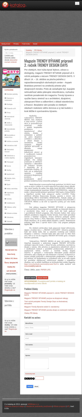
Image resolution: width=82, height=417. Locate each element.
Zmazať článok (42, 277)
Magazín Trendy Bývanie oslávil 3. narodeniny (41, 307)
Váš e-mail (28, 334)
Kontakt (35, 44)
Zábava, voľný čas (10, 208)
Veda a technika (11, 188)
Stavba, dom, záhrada (10, 179)
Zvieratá (8, 221)
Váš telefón (29, 345)
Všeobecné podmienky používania (39, 406)
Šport (7, 184)
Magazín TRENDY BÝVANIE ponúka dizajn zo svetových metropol (49, 310)
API (68, 406)
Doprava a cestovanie (9, 99)
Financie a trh (10, 108)
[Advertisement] (41, 26)
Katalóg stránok (6, 44)
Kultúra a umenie (11, 141)
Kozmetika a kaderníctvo (10, 136)
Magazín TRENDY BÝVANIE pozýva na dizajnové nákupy (46, 298)
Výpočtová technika (9, 194)
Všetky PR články (31, 313)
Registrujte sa (10, 290)
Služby (8, 170)
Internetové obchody (9, 118)
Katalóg (29, 50)
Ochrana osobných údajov (14, 406)
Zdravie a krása (11, 213)
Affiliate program (59, 406)
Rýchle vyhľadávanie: (11, 49)
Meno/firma (29, 323)
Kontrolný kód (30, 374)
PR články (16, 44)
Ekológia (8, 104)
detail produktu (11, 273)
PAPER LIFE (45, 270)
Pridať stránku (26, 44)
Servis (8, 166)
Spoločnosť (9, 174)
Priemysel (9, 162)
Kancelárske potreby (10, 130)
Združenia (9, 217)
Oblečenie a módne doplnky (10, 157)
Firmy (7, 112)
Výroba (8, 199)
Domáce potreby (11, 94)
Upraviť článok (30, 277)
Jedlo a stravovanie (8, 124)
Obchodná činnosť (9, 151)
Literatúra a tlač (11, 145)
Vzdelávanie (10, 203)
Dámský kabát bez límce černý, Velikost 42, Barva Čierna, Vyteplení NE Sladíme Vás (11, 258)
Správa (27, 355)
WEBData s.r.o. (33, 404)
